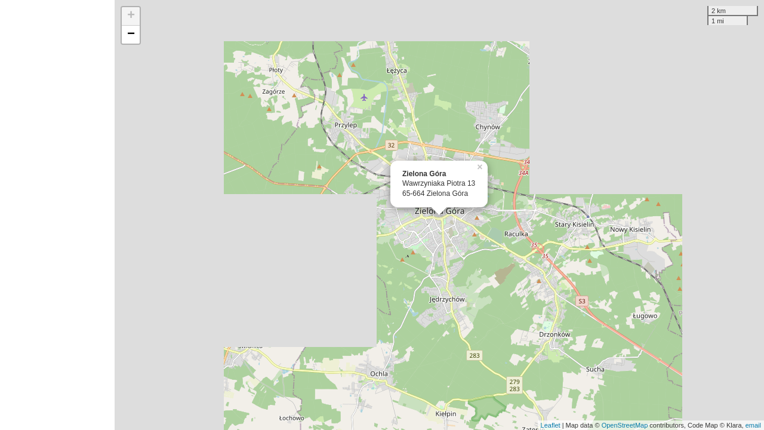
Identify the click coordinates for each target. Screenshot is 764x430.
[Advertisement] (57, 215)
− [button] (131, 35)
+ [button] (131, 16)
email (753, 425)
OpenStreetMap (625, 425)
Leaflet (550, 425)
